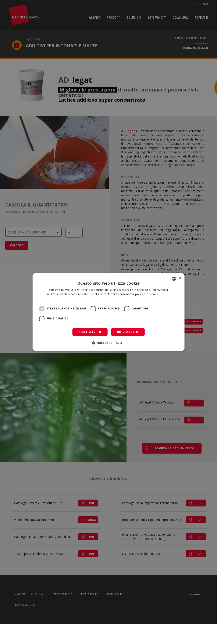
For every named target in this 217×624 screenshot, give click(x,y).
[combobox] (174, 279)
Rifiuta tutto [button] (127, 332)
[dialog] (109, 312)
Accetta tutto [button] (90, 332)
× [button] (179, 278)
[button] (108, 342)
